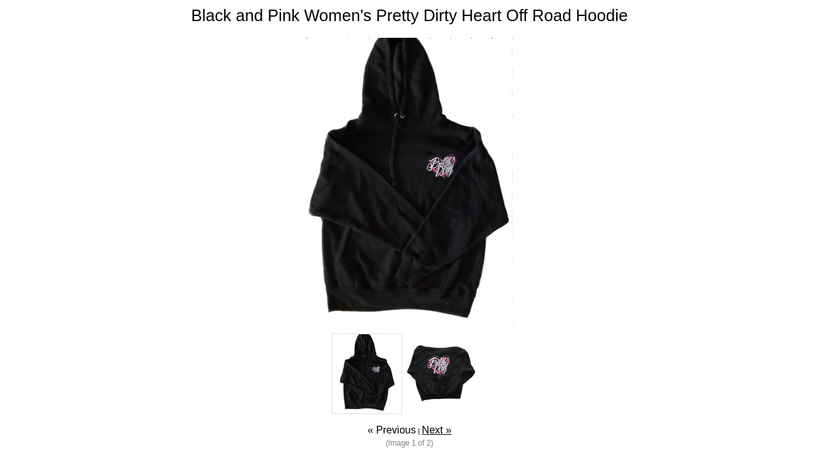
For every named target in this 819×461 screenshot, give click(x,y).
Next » (436, 430)
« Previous (391, 430)
